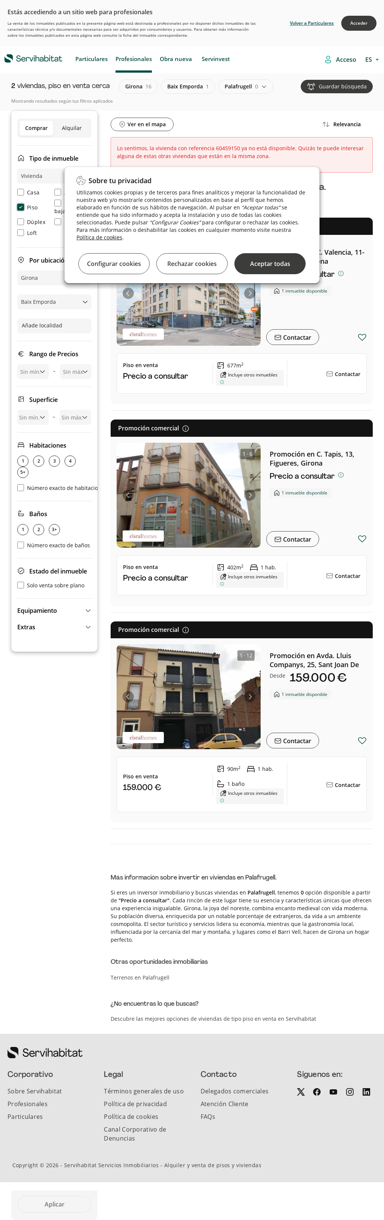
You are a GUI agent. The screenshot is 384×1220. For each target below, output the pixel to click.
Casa (28, 192)
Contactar (296, 337)
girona (138, 86)
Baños (38, 514)
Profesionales (134, 59)
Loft (27, 232)
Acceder (359, 23)
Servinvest (216, 59)
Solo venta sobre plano (50, 585)
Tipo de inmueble (53, 158)
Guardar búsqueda (343, 86)
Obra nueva (176, 59)
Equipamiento (37, 610)
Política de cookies (99, 237)
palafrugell (241, 86)
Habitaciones (47, 445)
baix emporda (188, 86)
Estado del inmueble (58, 571)
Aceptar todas (270, 264)
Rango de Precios (53, 354)
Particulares (91, 59)
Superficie (43, 400)
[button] (54, 610)
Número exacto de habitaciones (62, 487)
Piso (27, 207)
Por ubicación (48, 260)
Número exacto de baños (53, 545)
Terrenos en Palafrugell (140, 977)
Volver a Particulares (312, 23)
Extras (26, 627)
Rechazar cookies (192, 264)
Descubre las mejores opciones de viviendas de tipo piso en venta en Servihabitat (213, 1018)
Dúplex (31, 221)
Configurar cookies (114, 264)
